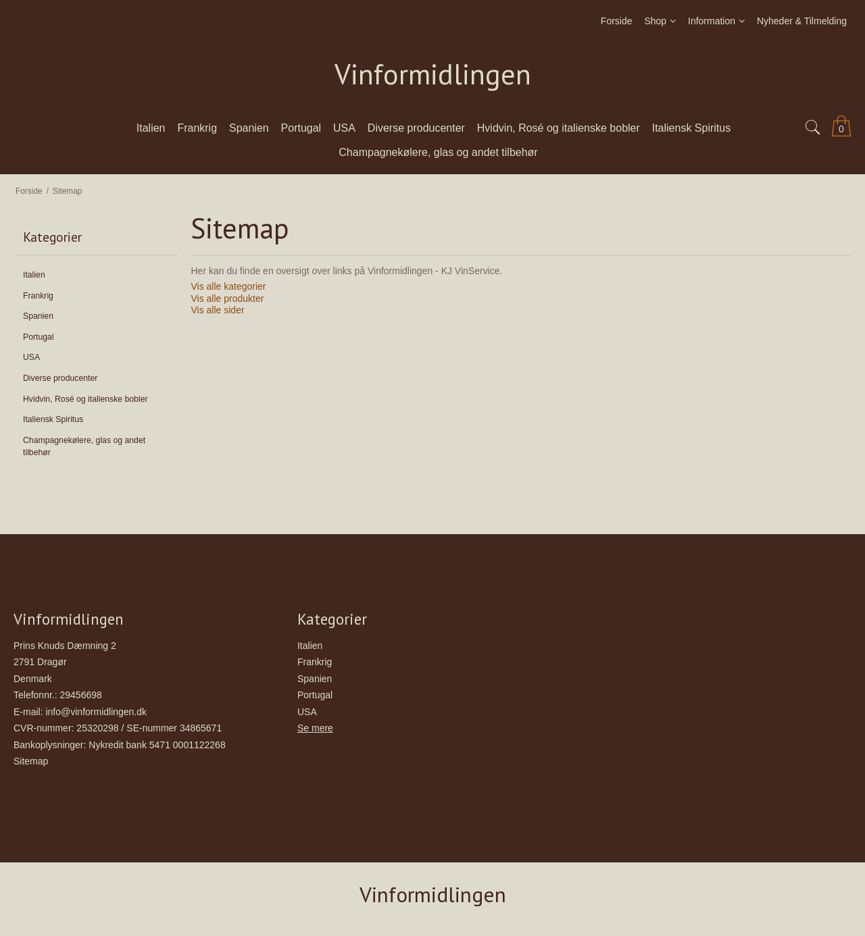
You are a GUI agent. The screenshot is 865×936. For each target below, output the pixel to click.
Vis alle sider (217, 310)
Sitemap (31, 761)
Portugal (38, 337)
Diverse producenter (60, 378)
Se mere (315, 728)
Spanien (38, 316)
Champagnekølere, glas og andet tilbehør (84, 446)
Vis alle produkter (227, 298)
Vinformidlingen (433, 75)
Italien (34, 275)
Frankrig (38, 296)
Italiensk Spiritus (53, 419)
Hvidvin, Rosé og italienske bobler (85, 399)
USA (31, 357)
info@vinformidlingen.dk (96, 711)
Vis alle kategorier (228, 286)
